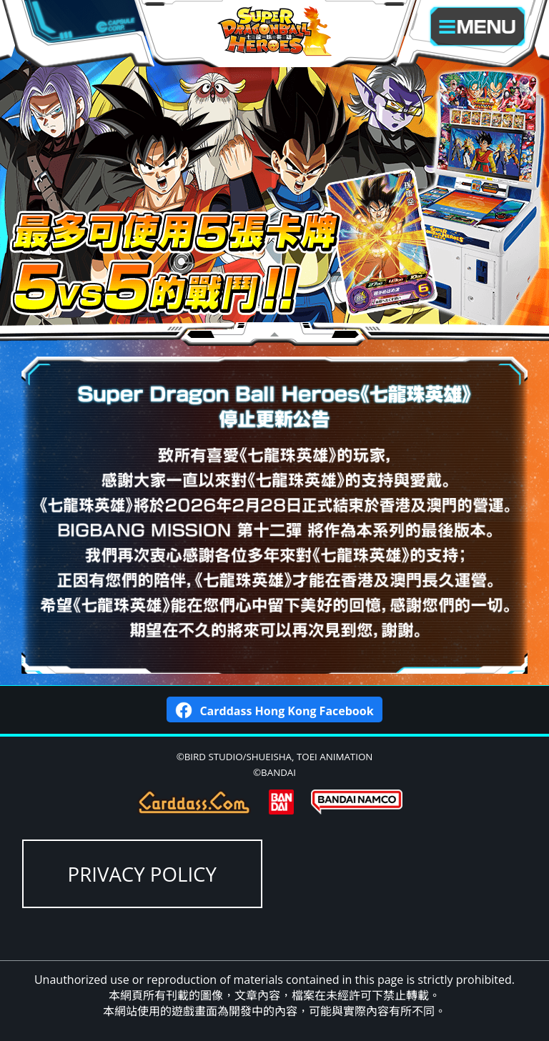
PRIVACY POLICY (142, 873)
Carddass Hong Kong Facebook (274, 709)
